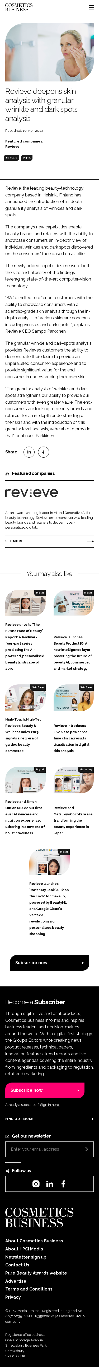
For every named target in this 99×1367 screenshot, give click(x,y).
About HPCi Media (24, 1249)
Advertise (15, 1281)
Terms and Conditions (29, 1289)
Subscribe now (31, 962)
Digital (27, 157)
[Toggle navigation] (92, 7)
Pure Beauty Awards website (36, 1273)
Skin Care (11, 157)
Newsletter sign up (25, 1257)
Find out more (19, 1119)
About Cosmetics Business (34, 1240)
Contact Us (17, 1264)
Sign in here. (50, 1105)
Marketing (86, 769)
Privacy (13, 1297)
